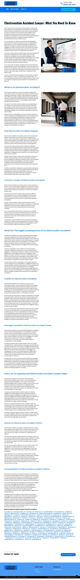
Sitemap (19, 578)
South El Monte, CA (28, 528)
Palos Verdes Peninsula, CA (30, 515)
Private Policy (14, 578)
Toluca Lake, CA (26, 535)
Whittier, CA (33, 522)
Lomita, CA (41, 515)
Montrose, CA (62, 536)
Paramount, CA (28, 521)
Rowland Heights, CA (65, 524)
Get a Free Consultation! (68, 9)
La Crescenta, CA (29, 539)
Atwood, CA (55, 518)
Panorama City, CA (62, 538)
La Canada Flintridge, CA (11, 538)
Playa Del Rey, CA (9, 524)
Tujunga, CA (57, 539)
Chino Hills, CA (33, 524)
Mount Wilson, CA (9, 539)
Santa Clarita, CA (45, 541)
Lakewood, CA (22, 518)
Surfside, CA (71, 512)
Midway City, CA (15, 513)
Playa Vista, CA (8, 525)
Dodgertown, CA (66, 528)
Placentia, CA (62, 519)
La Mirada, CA (9, 521)
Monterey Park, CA (9, 528)
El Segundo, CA (69, 521)
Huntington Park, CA (19, 525)
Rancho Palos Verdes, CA (48, 513)
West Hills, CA (37, 536)
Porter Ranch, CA (27, 541)
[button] (76, 576)
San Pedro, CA (31, 512)
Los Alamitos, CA (50, 515)
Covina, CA (16, 530)
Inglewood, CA (42, 522)
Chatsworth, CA (19, 539)
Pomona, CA (19, 528)
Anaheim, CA (24, 516)
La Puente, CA (47, 527)
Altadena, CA (18, 536)
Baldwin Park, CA (59, 530)
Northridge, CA (43, 538)
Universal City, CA (51, 533)
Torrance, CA (16, 516)
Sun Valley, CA (23, 538)
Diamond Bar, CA (47, 525)
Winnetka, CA (46, 536)
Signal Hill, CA (8, 516)
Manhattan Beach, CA (26, 519)
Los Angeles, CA (8, 522)
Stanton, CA (69, 515)
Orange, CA (18, 515)
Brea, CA (61, 521)
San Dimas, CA (41, 531)
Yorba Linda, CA (18, 521)
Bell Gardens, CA (54, 524)
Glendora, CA (50, 531)
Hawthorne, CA (45, 521)
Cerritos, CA (7, 519)
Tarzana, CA (47, 535)
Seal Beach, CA (60, 513)
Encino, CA (18, 535)
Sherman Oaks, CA (9, 535)
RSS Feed (25, 578)
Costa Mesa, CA (8, 512)
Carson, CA (49, 516)
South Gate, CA (63, 522)
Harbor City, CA (60, 515)
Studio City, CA (61, 533)
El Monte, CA (57, 528)
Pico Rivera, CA (24, 524)
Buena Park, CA (31, 518)
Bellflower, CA (54, 519)
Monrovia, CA (34, 533)
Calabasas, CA (25, 533)
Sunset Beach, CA (62, 512)
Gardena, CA (45, 519)
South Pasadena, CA (18, 531)
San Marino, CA (8, 533)
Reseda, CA (54, 536)
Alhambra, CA (8, 530)
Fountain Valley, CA (50, 512)
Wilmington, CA (9, 515)
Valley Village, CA (65, 535)
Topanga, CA (8, 531)
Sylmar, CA (36, 541)
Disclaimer (7, 578)
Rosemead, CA (48, 528)
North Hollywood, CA (30, 531)
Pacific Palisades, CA (26, 530)
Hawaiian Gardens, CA (10, 518)
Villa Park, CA (33, 516)
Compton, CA (37, 519)
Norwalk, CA (37, 521)
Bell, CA (17, 524)
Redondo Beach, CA (58, 516)
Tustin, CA (7, 513)
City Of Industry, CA (20, 527)
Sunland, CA (7, 541)
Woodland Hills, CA (37, 535)
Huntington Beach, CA (20, 512)
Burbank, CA (70, 533)
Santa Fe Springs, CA (52, 522)
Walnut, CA (30, 527)
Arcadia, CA (17, 533)
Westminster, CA (35, 513)
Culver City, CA (37, 525)
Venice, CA (29, 525)
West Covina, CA (57, 527)
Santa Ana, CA (40, 512)
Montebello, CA (38, 527)
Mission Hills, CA (48, 539)
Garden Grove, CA (70, 513)
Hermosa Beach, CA (64, 518)
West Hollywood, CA (48, 530)
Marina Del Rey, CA (43, 524)
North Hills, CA (52, 538)
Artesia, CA (47, 518)
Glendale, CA (58, 531)
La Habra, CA (54, 521)
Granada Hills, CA (66, 539)
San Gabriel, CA (37, 530)
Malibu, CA (66, 527)
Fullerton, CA (15, 519)
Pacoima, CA (39, 539)
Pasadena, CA (67, 531)
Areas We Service (15, 9)
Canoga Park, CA (28, 536)
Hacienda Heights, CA (68, 525)
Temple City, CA (69, 530)
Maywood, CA (57, 525)
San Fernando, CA (17, 541)
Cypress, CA (41, 516)
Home (7, 9)
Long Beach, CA (25, 513)
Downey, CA (17, 522)
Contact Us (23, 9)
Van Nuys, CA (55, 535)
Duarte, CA (42, 533)
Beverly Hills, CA (39, 528)
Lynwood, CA (25, 522)
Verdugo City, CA (33, 538)
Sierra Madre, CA (9, 536)
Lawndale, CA (71, 519)
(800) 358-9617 (69, 3)
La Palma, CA (39, 518)
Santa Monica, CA (9, 527)
